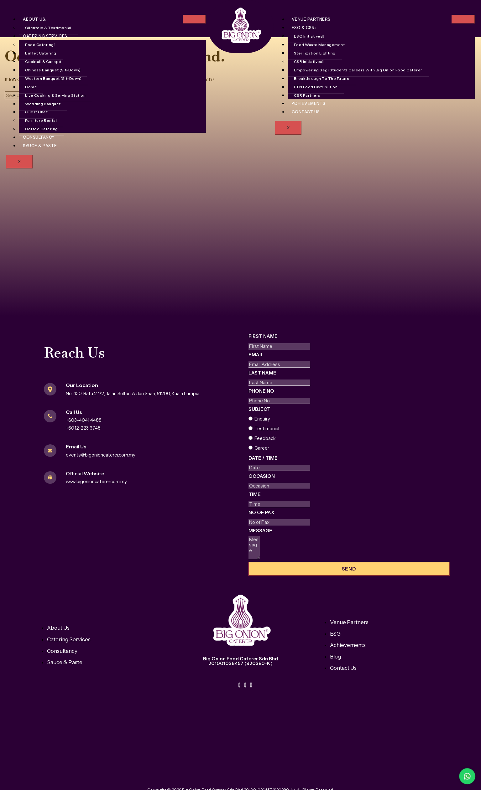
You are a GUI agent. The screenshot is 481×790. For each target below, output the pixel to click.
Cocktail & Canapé (43, 61)
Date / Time (263, 458)
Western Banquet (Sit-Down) (53, 78)
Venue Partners (311, 19)
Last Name (262, 373)
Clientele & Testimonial (48, 27)
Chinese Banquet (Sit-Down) (53, 70)
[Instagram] (245, 685)
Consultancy (39, 137)
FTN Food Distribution (316, 87)
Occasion (261, 476)
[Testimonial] (250, 428)
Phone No (261, 391)
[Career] (250, 448)
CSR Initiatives (309, 61)
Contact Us (306, 111)
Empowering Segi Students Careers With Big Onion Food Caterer (358, 70)
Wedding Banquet (43, 103)
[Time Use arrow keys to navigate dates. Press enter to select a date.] (279, 504)
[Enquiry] (250, 418)
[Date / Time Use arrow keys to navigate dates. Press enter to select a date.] (279, 468)
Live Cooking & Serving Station (55, 95)
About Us (34, 19)
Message (260, 531)
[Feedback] (250, 438)
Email (256, 355)
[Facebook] (239, 685)
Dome (31, 87)
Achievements (309, 103)
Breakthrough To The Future (322, 78)
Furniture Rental (41, 120)
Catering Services (45, 36)
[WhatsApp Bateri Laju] (440, 776)
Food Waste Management (319, 44)
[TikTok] (251, 685)
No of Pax (261, 512)
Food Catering (40, 44)
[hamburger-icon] (194, 19)
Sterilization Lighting (315, 53)
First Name (263, 336)
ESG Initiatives (309, 36)
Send (349, 569)
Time (254, 494)
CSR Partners (307, 95)
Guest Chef (36, 112)
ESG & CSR (304, 27)
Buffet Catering (40, 53)
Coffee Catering (41, 129)
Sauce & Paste (40, 145)
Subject (259, 409)
